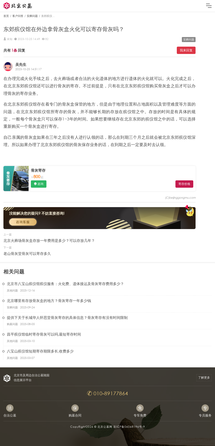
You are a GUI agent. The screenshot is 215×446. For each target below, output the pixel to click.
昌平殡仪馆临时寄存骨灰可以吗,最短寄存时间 (44, 334)
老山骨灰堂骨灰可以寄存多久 (27, 253)
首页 (6, 16)
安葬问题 (32, 16)
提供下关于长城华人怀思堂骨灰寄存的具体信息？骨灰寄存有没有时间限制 (67, 317)
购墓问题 (12, 324)
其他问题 (12, 290)
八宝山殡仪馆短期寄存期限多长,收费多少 (40, 351)
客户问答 (17, 16)
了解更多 (204, 377)
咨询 (40, 184)
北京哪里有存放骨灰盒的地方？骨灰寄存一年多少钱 (49, 300)
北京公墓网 (104, 427)
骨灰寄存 (38, 170)
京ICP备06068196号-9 (129, 427)
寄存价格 (184, 184)
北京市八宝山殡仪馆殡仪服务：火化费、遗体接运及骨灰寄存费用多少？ (65, 283)
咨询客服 (23, 222)
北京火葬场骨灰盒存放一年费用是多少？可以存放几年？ (49, 240)
